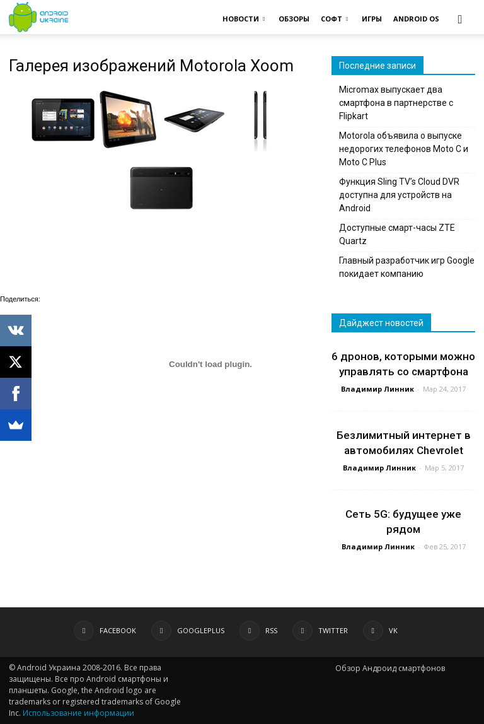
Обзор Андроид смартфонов (390, 668)
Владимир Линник (377, 389)
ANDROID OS (416, 18)
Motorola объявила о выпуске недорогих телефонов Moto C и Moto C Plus (403, 149)
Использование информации (78, 713)
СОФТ (334, 18)
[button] (460, 19)
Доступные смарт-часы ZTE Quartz (397, 234)
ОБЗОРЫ (294, 18)
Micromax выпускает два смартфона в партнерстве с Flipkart (396, 103)
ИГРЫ (372, 18)
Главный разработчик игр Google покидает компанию (407, 267)
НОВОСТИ (243, 18)
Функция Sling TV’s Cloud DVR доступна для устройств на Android (399, 195)
